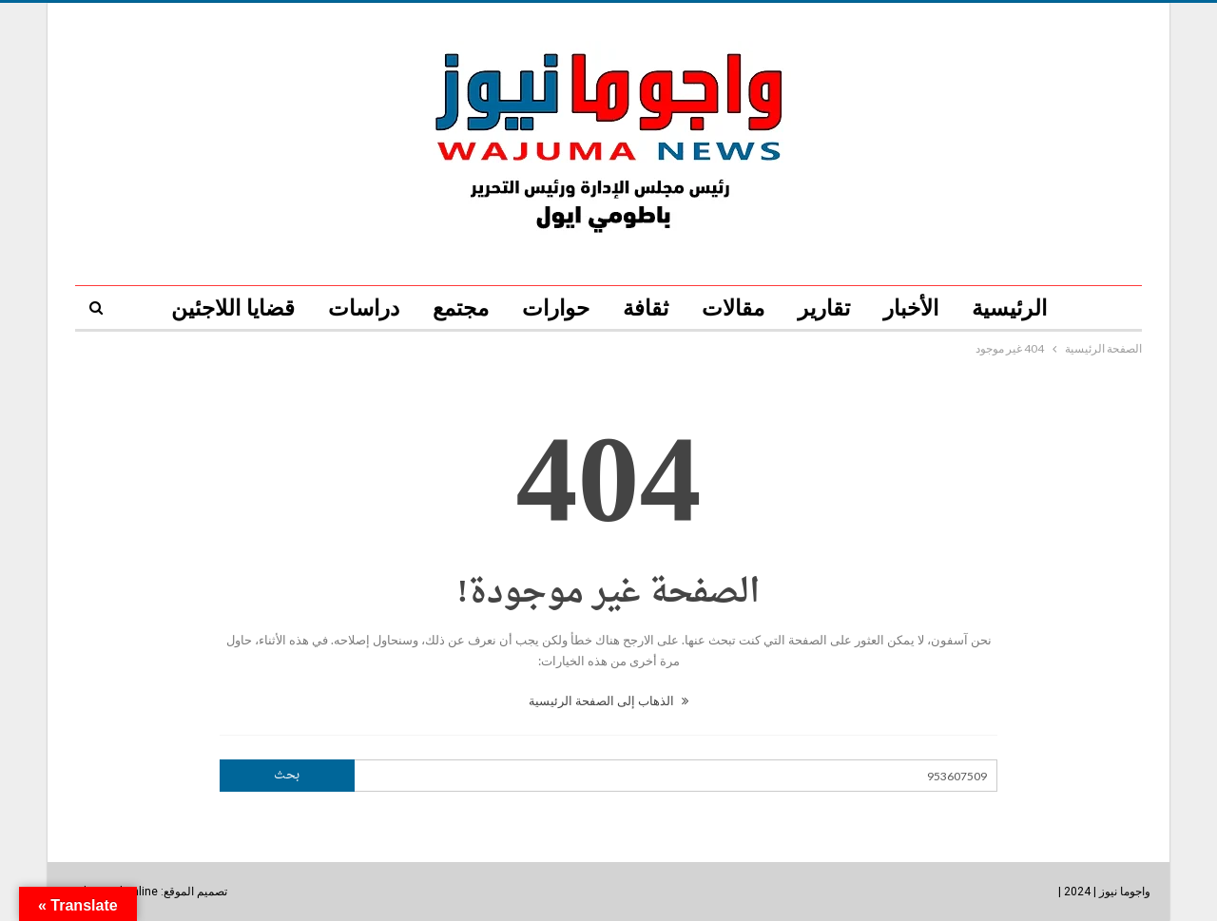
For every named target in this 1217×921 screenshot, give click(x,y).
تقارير (824, 308)
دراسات (363, 308)
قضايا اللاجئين (233, 308)
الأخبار (910, 308)
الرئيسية (1009, 308)
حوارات (555, 308)
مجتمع (461, 308)
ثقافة (645, 308)
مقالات (733, 308)
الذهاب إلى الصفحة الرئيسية (608, 700)
